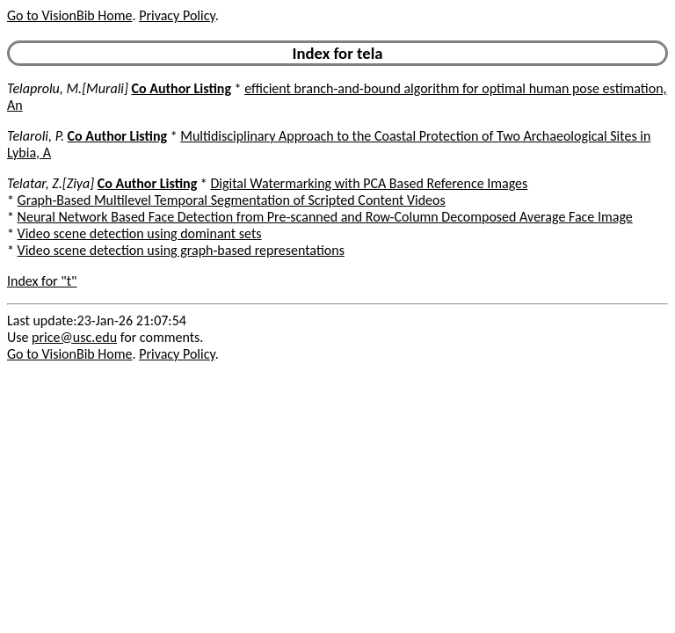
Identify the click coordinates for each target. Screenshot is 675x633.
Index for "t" (41, 281)
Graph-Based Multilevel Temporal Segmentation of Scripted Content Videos (232, 200)
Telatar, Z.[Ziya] (50, 183)
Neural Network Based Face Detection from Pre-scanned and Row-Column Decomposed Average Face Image (325, 216)
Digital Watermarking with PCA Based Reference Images (368, 183)
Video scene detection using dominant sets (140, 233)
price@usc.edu (74, 337)
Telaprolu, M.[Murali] (67, 88)
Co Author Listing (181, 88)
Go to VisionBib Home (69, 15)
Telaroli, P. (35, 135)
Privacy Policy (176, 15)
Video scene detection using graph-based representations (181, 250)
